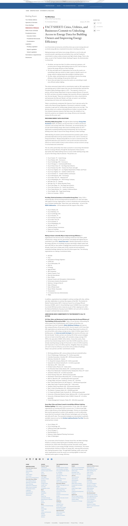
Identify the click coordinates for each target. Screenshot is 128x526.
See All (42, 474)
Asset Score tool (63, 241)
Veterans (43, 515)
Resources (89, 507)
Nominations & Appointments (33, 54)
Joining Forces (59, 504)
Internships (74, 482)
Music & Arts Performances (32, 477)
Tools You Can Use (76, 474)
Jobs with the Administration (75, 479)
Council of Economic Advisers (61, 492)
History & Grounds (91, 478)
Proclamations (31, 41)
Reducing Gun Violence (46, 499)
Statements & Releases (47, 10)
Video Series (90, 472)
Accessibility (54, 522)
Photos (27, 472)
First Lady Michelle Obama (62, 470)
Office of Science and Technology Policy (61, 489)
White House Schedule (31, 30)
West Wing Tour (90, 467)
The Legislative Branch (92, 496)
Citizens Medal (75, 499)
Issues (59, 5)
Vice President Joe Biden (62, 469)
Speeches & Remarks (31, 22)
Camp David (90, 489)
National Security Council (62, 497)
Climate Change (45, 478)
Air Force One (90, 491)
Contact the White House (77, 497)
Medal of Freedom (60, 515)
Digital (73, 466)
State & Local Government (93, 505)
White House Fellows (77, 483)
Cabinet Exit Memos (46, 469)
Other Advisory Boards (61, 482)
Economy (43, 480)
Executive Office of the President (61, 476)
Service (43, 502)
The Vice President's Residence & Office (92, 484)
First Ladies (89, 482)
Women (43, 517)
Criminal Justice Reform (46, 470)
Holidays (89, 475)
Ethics (42, 494)
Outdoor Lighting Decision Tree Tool (73, 418)
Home (27, 10)
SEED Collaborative (50, 205)
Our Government (91, 493)
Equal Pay (43, 496)
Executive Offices (60, 483)
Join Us (73, 475)
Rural (42, 501)
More (42, 489)
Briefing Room (50, 5)
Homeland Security (45, 497)
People (58, 466)
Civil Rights (43, 477)
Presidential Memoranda (33, 38)
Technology (44, 509)
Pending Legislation (32, 46)
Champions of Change (77, 501)
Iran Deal (43, 486)
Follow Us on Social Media (78, 467)
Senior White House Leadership (61, 479)
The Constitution (91, 499)
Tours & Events (75, 477)
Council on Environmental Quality (62, 495)
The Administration (69, 5)
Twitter (98, 22)
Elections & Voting (91, 504)
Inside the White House (93, 466)
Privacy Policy (74, 522)
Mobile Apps (74, 470)
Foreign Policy (44, 483)
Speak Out (74, 494)
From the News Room (31, 468)
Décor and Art (90, 474)
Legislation (28, 44)
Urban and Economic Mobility (46, 512)
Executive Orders (31, 36)
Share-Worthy (29, 471)
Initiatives (58, 501)
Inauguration (59, 513)
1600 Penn (81, 5)
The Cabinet (59, 474)
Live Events (28, 476)
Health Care (44, 485)
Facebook (98, 26)
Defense (43, 491)
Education (43, 482)
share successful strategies (63, 333)
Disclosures (28, 57)
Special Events (60, 510)
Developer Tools (75, 472)
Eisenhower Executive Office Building (92, 487)
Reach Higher (59, 505)
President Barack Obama (62, 467)
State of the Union (60, 512)
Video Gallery (29, 474)
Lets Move (58, 502)
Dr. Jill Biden (59, 472)
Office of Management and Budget (62, 485)
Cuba (42, 472)
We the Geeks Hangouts (77, 469)
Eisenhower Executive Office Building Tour (92, 470)
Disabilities (43, 493)
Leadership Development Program (77, 492)
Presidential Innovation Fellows (77, 485)
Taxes (42, 507)
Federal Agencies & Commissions (91, 501)
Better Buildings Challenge (71, 325)
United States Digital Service (76, 489)
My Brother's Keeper (61, 507)
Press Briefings (29, 25)
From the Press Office (31, 479)
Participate (75, 464)
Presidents (89, 480)
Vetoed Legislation (32, 52)
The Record (44, 467)
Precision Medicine (60, 509)
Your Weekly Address (31, 19)
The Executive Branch (92, 494)
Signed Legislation (32, 49)
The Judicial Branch (91, 497)
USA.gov (81, 522)
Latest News (29, 469)
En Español (47, 522)
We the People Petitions (77, 496)
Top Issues (44, 475)
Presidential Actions (30, 33)
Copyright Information (64, 522)
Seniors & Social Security (47, 505)
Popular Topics (45, 466)
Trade (42, 510)
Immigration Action (45, 488)
